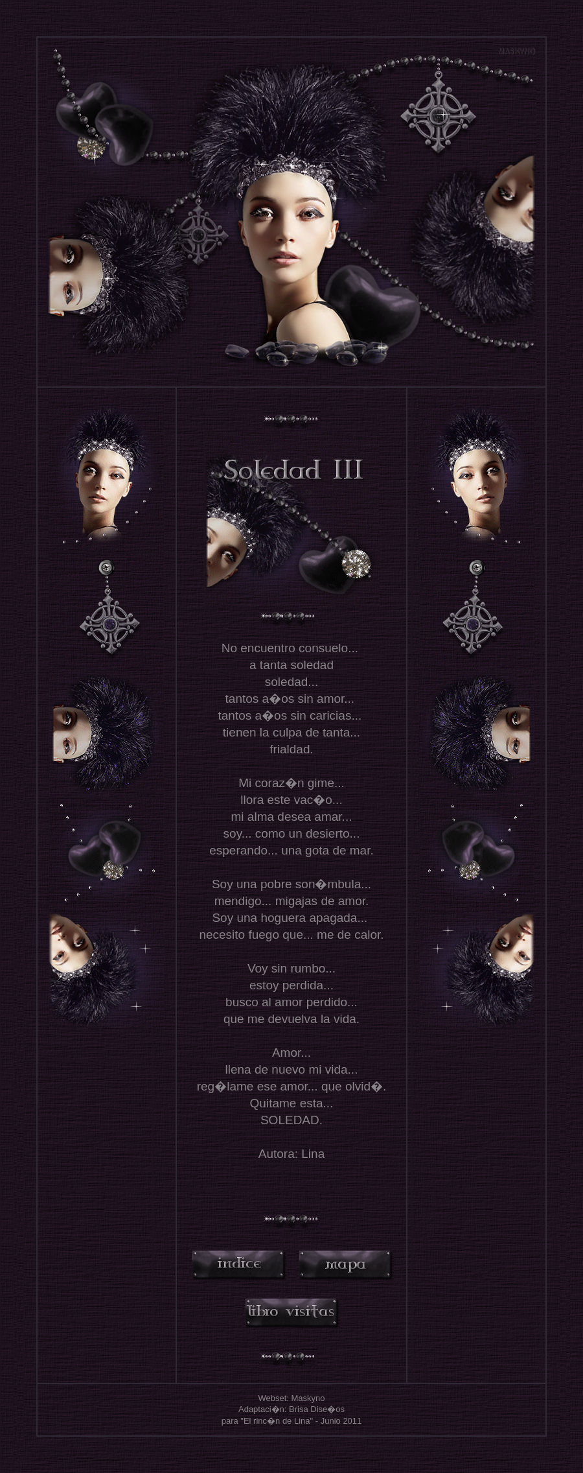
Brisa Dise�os (317, 1409)
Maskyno (308, 1398)
